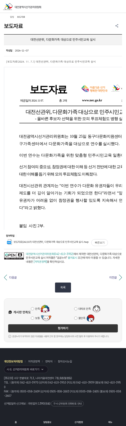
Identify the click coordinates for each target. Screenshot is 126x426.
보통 (37, 318)
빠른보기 (99, 242)
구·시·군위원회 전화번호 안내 (67, 403)
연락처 (48, 361)
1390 (41, 403)
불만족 (81, 318)
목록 (62, 287)
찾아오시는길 (65, 361)
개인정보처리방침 (13, 361)
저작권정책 (34, 361)
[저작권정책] (40, 261)
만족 (37, 308)
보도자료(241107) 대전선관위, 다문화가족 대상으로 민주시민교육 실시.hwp (48, 241)
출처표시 (72, 257)
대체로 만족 (84, 308)
